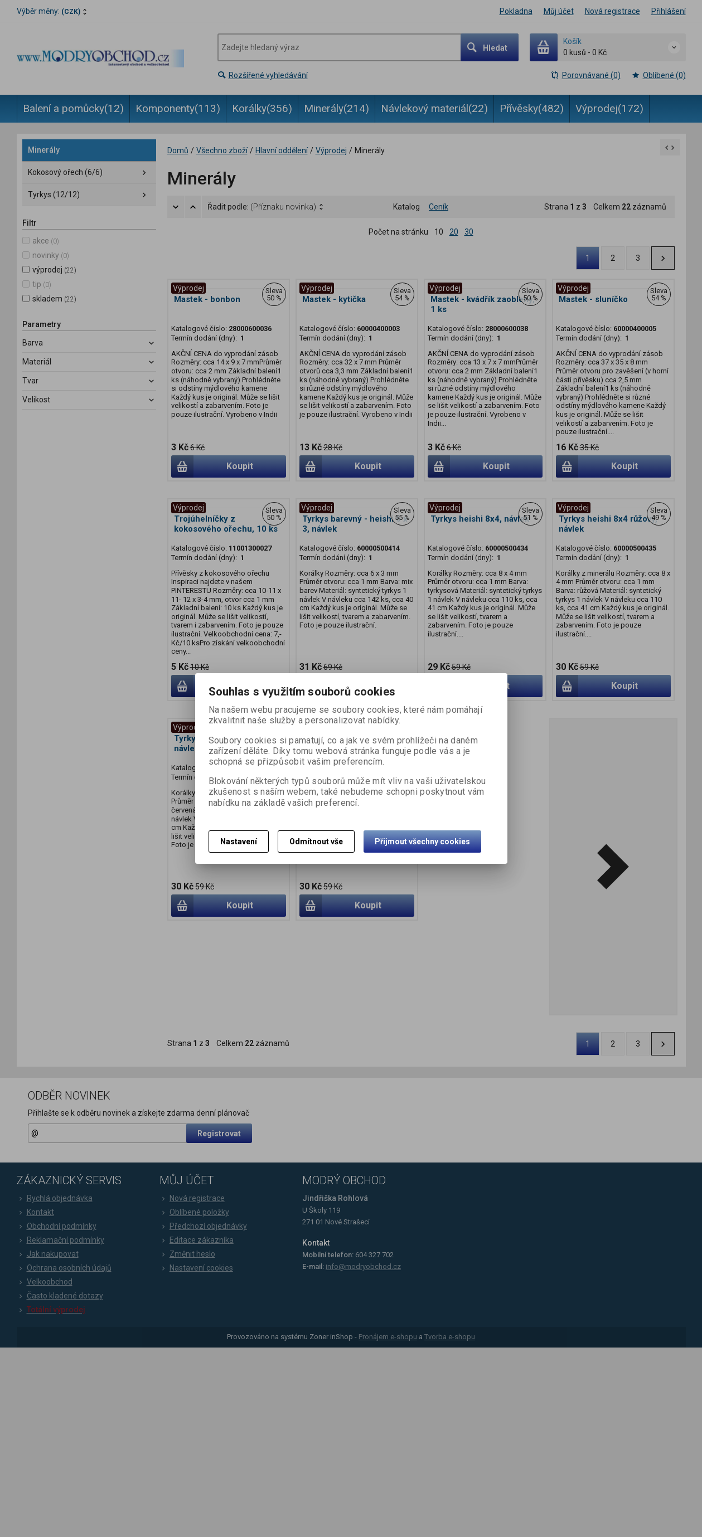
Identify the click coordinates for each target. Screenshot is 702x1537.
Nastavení (238, 841)
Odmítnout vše (316, 841)
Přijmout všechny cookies (422, 841)
